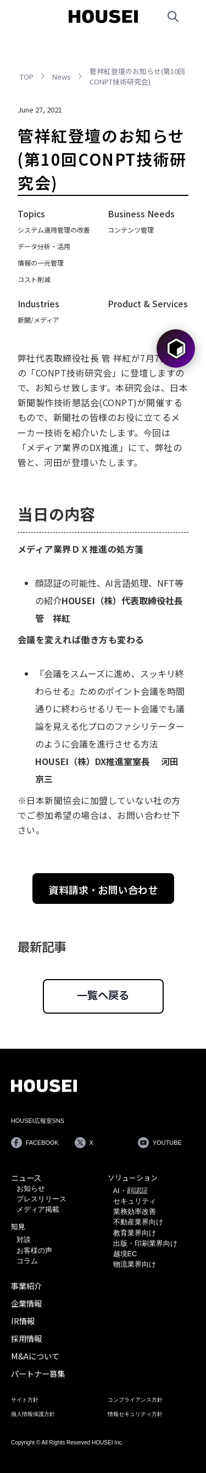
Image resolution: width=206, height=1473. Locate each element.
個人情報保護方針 (33, 1414)
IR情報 (23, 1320)
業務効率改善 (134, 1211)
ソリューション (133, 1177)
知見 (18, 1226)
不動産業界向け (138, 1222)
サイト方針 (24, 1400)
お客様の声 (34, 1250)
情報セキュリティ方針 (135, 1414)
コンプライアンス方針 (135, 1400)
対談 (23, 1239)
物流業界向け (134, 1264)
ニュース (26, 1177)
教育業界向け (134, 1233)
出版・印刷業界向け (145, 1243)
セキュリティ (134, 1201)
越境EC (125, 1254)
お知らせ (30, 1188)
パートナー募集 (38, 1373)
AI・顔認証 (130, 1191)
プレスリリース (41, 1199)
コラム (27, 1261)
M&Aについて (35, 1356)
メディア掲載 (37, 1209)
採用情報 (26, 1338)
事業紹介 (26, 1285)
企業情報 (26, 1303)
